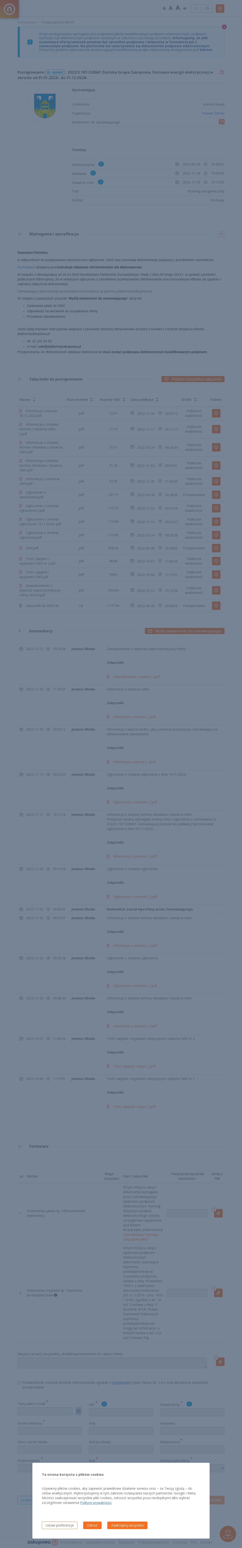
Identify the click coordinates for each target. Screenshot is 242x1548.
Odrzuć (92, 1525)
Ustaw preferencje (60, 1525)
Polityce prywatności (96, 1502)
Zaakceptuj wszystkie (127, 1525)
